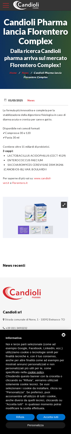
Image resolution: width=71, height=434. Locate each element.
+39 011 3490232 (15, 328)
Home (12, 72)
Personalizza (35, 425)
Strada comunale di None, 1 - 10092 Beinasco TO (35, 319)
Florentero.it (20, 182)
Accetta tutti (51, 417)
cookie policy (36, 372)
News (25, 72)
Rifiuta (20, 417)
